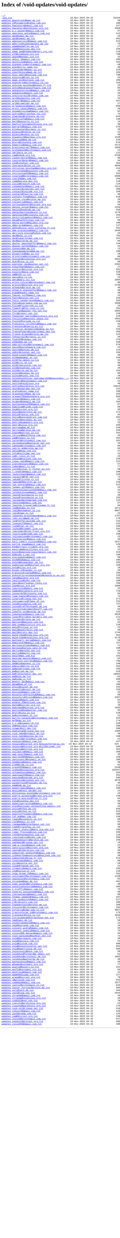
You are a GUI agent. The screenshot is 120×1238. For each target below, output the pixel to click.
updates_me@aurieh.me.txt (17, 802)
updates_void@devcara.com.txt (20, 1126)
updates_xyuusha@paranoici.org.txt (23, 1204)
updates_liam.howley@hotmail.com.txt (25, 712)
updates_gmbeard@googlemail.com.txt (24, 454)
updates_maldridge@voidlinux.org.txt (25, 762)
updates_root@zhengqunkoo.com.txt (23, 998)
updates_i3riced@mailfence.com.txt (23, 519)
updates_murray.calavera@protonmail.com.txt (29, 858)
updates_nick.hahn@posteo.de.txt (22, 880)
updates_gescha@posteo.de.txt (20, 417)
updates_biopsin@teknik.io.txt (20, 155)
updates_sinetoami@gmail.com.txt (22, 1030)
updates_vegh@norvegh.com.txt (20, 1107)
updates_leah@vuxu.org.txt (18, 700)
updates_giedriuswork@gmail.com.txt (24, 423)
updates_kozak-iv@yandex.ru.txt (21, 681)
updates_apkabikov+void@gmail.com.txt (25, 105)
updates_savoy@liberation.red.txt (23, 1017)
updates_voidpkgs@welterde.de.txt (23, 1148)
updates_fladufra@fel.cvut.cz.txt (23, 367)
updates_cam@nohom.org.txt (18, 183)
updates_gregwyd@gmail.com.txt (20, 476)
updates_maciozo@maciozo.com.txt (22, 743)
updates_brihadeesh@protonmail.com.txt (26, 177)
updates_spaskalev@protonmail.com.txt (25, 1051)
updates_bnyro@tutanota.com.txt (21, 168)
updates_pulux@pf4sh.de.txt (18, 967)
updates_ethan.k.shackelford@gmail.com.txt (29, 345)
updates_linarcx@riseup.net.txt (21, 715)
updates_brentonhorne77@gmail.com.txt (25, 174)
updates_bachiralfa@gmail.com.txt (23, 140)
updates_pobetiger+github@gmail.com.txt (27, 961)
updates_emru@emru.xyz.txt (18, 333)
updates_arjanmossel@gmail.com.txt (23, 124)
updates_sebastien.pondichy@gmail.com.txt (28, 1020)
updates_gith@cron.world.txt (19, 441)
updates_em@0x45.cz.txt (16, 326)
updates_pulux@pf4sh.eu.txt (18, 970)
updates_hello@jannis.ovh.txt (20, 494)
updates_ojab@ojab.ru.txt (17, 914)
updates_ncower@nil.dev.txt (18, 871)
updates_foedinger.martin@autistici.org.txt (29, 376)
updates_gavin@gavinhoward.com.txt (23, 413)
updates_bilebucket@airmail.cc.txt (23, 152)
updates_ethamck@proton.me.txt (20, 342)
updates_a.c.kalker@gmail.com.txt (23, 34)
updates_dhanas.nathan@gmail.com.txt (25, 292)
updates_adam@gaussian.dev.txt (20, 56)
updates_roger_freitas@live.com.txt (24, 995)
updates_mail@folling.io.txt (19, 750)
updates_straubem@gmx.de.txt (19, 1054)
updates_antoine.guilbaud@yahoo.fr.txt (26, 99)
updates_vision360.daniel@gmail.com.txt (27, 1117)
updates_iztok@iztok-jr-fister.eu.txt (25, 560)
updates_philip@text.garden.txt (21, 946)
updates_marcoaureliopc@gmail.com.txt (25, 771)
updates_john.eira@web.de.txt (20, 619)
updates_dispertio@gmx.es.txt (20, 301)
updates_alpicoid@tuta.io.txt (20, 90)
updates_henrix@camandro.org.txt (22, 504)
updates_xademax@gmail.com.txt (20, 1176)
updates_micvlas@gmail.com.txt (20, 827)
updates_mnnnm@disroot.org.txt (20, 843)
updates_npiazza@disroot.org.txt (22, 896)
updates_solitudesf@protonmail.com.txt (26, 1048)
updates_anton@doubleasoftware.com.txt (26, 102)
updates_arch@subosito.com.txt (20, 115)
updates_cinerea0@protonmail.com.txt (25, 208)
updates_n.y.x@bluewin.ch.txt (20, 865)
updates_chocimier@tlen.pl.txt (20, 196)
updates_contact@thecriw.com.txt (22, 230)
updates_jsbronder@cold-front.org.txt (25, 634)
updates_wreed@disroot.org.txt (20, 1170)
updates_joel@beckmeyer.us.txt (20, 609)
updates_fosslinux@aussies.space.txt (25, 379)
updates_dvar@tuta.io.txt (17, 311)
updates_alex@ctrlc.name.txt (19, 77)
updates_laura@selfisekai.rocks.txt (24, 697)
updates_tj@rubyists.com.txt (19, 1079)
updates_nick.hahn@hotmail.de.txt (23, 877)
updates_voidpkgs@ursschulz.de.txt (23, 1145)
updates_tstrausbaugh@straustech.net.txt (27, 1098)
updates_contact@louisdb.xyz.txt (22, 227)
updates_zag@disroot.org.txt (19, 1216)
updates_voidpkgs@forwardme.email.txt (25, 1142)
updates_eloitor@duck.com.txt (20, 323)
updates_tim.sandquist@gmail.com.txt (25, 1076)
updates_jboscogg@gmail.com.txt (21, 600)
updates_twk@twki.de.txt (16, 1101)
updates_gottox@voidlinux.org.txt (23, 460)
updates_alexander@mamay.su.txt (21, 80)
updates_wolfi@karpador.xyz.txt (21, 1160)
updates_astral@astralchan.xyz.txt (23, 133)
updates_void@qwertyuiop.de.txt (21, 1135)
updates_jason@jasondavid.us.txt (22, 594)
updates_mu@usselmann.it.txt (19, 855)
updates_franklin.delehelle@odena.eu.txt (27, 392)
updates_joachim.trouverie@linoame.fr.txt (28, 603)
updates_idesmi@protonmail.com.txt (23, 532)
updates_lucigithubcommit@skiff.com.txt (27, 728)
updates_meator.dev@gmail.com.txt (23, 815)
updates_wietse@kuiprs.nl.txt (20, 1157)
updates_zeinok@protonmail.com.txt (23, 1219)
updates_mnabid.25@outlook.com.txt (23, 840)
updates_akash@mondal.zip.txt (20, 65)
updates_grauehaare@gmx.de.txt (20, 469)
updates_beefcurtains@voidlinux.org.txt (27, 146)
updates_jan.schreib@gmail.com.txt (23, 578)
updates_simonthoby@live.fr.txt (21, 1026)
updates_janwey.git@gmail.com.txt (23, 581)
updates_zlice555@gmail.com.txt (21, 1226)
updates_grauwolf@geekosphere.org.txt (25, 473)
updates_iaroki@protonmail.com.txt (23, 525)
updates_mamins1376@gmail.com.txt (23, 768)
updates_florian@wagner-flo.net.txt (24, 370)
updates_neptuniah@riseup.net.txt (23, 874)
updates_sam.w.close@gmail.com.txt (23, 1011)
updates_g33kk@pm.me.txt (16, 407)
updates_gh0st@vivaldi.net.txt (20, 420)
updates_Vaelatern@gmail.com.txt (22, 28)
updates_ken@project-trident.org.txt (25, 653)
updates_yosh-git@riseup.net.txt (22, 1207)
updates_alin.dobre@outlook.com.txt (24, 87)
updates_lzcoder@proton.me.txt (20, 740)
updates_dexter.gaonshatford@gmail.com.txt (29, 289)
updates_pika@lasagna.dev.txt (20, 958)
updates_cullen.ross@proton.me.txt (23, 236)
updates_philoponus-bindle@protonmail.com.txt (31, 949)
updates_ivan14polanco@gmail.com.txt (25, 553)
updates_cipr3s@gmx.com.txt (18, 211)
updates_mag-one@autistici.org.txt (23, 746)
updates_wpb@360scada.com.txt (20, 1167)
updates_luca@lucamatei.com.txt (21, 722)
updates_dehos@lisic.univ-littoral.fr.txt (28, 270)
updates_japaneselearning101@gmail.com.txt (29, 585)
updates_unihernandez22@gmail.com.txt (25, 1104)
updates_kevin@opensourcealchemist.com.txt (29, 659)
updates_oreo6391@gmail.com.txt (21, 918)
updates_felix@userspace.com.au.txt (24, 361)
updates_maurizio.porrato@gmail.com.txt (27, 790)
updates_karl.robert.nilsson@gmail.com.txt (29, 647)
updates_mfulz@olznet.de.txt (19, 821)
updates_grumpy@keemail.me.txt (20, 479)
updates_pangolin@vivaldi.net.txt (23, 933)
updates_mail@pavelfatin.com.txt (22, 753)
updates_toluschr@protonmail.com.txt (25, 1086)
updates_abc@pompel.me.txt (18, 43)
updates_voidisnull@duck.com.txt (22, 1138)
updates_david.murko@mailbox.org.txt (25, 264)
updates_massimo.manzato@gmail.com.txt (26, 787)
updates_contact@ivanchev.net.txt (23, 224)
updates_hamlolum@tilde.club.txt (22, 485)
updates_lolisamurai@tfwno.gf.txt (23, 718)
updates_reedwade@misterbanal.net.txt (25, 986)
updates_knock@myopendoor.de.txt (22, 672)
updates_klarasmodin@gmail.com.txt (23, 665)
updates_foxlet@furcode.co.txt (20, 382)
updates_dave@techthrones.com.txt (23, 261)
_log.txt (6, 18)
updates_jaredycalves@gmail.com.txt (24, 588)
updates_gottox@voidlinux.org (20, 457)
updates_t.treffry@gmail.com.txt (22, 1064)
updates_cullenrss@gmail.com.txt (22, 239)
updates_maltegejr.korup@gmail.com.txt (26, 765)
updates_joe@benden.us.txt (18, 606)
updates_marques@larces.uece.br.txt (24, 774)
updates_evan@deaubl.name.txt (20, 348)
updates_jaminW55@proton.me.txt (21, 575)
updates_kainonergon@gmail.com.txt (23, 644)
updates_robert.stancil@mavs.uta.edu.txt (27, 992)
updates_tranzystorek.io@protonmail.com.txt (29, 1092)
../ (3, 15)
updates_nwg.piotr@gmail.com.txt (22, 902)
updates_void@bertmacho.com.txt (21, 1123)
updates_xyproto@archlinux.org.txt (23, 1201)
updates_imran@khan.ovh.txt (18, 538)
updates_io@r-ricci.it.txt (18, 544)
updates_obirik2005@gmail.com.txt (23, 905)
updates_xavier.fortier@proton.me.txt (25, 1182)
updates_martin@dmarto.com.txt (20, 781)
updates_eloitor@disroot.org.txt (22, 320)
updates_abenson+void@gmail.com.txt (24, 46)
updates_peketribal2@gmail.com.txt (23, 942)
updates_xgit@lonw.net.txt (18, 1188)
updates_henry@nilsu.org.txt (19, 507)
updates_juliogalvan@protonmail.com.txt (27, 641)
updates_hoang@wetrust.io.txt (20, 516)
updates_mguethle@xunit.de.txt (20, 824)
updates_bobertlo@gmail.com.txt (21, 171)
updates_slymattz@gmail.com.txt (21, 1039)
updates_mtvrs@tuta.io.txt (18, 852)
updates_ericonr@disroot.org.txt (22, 339)
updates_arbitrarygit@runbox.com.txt (25, 112)
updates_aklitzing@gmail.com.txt (22, 71)
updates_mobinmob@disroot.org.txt (23, 846)
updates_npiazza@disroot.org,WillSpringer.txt (31, 893)
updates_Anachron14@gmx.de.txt (20, 21)
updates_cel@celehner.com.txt (20, 192)
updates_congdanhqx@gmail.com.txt (23, 220)
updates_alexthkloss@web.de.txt (21, 84)
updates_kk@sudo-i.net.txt (18, 662)
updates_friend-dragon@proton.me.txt (25, 398)
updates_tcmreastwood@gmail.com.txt (24, 1070)
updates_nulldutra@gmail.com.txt (22, 899)
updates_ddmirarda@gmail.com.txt (22, 267)
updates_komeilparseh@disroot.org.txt (25, 675)
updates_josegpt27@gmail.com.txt (22, 625)
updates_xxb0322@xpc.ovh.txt (19, 1198)
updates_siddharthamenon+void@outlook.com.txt (31, 1023)
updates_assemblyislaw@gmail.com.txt (25, 130)
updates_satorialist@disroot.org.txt (25, 1014)
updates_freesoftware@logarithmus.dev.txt (28, 395)
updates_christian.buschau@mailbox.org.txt (29, 199)
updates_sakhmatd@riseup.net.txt (22, 1008)
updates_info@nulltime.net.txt (20, 541)
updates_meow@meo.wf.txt (16, 818)
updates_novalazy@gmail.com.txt (21, 886)
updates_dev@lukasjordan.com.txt (22, 283)
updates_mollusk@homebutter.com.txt (24, 849)
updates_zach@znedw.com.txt (18, 1213)
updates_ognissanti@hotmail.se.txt (23, 908)
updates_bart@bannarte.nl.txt (20, 143)
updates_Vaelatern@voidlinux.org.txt (25, 31)
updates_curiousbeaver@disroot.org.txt (26, 242)
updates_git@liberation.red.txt (21, 435)
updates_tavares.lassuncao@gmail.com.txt (27, 1067)
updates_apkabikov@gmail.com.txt (22, 108)
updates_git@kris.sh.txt (16, 432)
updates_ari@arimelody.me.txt (20, 121)
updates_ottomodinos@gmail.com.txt (23, 924)
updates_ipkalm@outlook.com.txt (21, 547)
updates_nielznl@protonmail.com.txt (24, 883)
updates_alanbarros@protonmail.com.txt (26, 74)
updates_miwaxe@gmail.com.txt (20, 837)
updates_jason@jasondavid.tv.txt (22, 591)
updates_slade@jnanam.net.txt (20, 1036)
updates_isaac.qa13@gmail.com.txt (23, 550)
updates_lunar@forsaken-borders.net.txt (27, 737)
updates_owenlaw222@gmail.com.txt (23, 927)
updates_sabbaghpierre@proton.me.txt (25, 1005)
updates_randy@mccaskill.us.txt (21, 980)
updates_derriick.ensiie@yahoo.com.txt (26, 277)
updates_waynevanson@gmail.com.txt (23, 1151)
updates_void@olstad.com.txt (19, 1129)
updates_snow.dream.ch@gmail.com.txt (25, 1045)
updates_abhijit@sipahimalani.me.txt (25, 49)
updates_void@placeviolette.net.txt (24, 1132)
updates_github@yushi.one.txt (20, 448)
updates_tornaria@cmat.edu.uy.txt (23, 1089)
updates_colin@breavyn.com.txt (20, 217)
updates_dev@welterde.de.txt (19, 286)
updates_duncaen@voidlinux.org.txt (23, 308)
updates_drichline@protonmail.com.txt (25, 305)
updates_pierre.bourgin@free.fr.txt (24, 955)
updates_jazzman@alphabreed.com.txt (24, 597)
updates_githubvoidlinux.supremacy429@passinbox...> (35, 451)
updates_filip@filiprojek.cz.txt (22, 364)
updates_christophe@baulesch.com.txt (25, 202)
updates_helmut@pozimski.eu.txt (21, 501)
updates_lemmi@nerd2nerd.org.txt (22, 706)
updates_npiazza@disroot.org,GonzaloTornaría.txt (33, 890)
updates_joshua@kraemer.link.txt (22, 631)
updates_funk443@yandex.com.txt (21, 404)
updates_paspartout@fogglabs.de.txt (24, 936)
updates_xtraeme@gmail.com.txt (20, 1191)
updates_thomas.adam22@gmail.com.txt (25, 1073)
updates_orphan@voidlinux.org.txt (23, 921)
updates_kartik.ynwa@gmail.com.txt (23, 650)
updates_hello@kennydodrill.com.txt (24, 497)
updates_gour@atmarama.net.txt (20, 463)
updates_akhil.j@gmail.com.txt (20, 68)
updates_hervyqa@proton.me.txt (20, 513)
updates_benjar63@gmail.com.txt (21, 149)
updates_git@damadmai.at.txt (19, 426)
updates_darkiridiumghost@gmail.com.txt (27, 258)
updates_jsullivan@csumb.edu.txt (22, 637)
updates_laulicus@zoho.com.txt (20, 693)
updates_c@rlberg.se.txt (16, 180)
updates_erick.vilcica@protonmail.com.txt (28, 336)
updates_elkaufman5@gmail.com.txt (23, 317)
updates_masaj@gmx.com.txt (18, 784)
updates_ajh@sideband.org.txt (20, 62)
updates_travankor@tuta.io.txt (20, 1095)
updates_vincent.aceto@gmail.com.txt (25, 1110)
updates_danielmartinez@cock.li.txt (24, 252)
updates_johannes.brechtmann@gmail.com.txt (29, 616)
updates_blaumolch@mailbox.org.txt (23, 161)
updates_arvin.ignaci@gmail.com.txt (24, 127)
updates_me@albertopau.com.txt (20, 799)
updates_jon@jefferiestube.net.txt (23, 622)
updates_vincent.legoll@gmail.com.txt (25, 1114)
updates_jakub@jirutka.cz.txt (20, 572)
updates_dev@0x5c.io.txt (16, 280)
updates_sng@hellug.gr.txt (18, 1042)
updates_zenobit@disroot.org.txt (22, 1223)
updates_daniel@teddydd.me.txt (20, 249)
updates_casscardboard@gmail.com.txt (25, 189)
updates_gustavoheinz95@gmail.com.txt (25, 482)
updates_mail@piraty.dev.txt (19, 756)
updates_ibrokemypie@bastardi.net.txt (25, 529)
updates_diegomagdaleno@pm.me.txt (23, 298)
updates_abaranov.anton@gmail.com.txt (25, 37)
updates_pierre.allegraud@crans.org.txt (27, 952)
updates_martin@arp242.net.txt (20, 778)
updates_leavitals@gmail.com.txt (22, 703)
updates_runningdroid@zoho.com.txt (23, 1002)
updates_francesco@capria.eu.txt (22, 389)
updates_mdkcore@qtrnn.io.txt (20, 796)
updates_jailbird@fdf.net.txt (20, 569)
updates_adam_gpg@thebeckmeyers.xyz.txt (27, 59)
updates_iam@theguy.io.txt (18, 522)
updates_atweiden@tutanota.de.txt (23, 136)
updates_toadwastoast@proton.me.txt (24, 1082)
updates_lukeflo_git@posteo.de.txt (23, 731)
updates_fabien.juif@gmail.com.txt (23, 351)
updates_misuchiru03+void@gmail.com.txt (27, 834)
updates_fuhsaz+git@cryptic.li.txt (23, 401)
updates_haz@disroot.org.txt (19, 488)
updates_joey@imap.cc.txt (17, 613)
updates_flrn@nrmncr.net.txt (19, 373)
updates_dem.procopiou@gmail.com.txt (25, 273)
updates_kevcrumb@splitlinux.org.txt (25, 656)
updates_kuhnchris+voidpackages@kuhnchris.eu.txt (33, 687)
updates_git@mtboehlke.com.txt (20, 438)
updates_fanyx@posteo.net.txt (20, 354)
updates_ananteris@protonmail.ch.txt (25, 96)
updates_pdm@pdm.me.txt (16, 939)
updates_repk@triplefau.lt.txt (20, 989)
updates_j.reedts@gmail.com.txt (21, 563)
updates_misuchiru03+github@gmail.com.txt (28, 830)
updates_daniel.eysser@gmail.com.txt (25, 245)
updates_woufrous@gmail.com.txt (21, 1163)
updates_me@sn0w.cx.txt (16, 812)
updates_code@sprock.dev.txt (19, 214)
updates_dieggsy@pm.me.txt (18, 295)
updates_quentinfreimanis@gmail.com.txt (27, 974)
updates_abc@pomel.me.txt (17, 40)
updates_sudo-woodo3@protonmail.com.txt (27, 1058)
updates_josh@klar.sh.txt (17, 628)
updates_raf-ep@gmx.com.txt (18, 977)
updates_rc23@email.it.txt (18, 983)
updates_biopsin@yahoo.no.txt (20, 158)
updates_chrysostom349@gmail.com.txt (25, 205)
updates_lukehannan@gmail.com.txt (23, 734)
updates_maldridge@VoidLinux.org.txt (25, 759)
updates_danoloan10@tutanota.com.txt (25, 255)
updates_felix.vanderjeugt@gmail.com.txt (27, 357)
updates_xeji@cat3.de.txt (17, 1185)
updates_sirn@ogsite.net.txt (19, 1033)
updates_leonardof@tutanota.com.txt (24, 709)
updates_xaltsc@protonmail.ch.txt (23, 1179)
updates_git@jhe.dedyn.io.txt (20, 429)
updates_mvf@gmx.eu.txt (16, 862)
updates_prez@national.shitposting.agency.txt (31, 964)
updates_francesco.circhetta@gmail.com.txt (29, 385)
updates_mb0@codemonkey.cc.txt (20, 793)
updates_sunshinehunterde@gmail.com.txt (27, 1061)
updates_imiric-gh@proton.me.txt (22, 535)
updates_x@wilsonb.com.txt (18, 1173)
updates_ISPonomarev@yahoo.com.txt (23, 24)
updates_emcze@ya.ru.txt (16, 329)
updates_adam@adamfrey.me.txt (20, 52)
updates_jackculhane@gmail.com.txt (23, 566)
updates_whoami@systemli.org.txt (22, 1154)
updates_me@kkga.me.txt (16, 809)
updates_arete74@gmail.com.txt (20, 118)
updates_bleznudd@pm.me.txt (18, 164)
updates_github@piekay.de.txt (20, 445)
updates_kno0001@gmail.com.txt (20, 669)
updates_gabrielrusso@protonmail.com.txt (27, 410)
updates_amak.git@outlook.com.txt (23, 93)
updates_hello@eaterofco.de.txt (21, 491)
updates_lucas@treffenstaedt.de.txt (24, 725)
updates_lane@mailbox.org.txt (20, 690)
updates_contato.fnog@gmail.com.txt (24, 233)
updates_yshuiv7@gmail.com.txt (20, 1210)
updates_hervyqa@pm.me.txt (18, 510)
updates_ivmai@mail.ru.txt (18, 557)
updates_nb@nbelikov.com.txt (19, 868)
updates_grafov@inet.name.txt (20, 466)
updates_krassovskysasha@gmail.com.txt (26, 684)
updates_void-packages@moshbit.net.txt (26, 1120)
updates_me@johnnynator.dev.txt (21, 806)
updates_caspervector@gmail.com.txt (24, 186)
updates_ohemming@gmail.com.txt (21, 911)
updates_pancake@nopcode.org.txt (22, 930)
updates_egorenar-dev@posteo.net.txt (25, 314)
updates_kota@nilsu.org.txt (18, 678)
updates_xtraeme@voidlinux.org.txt (23, 1195)
